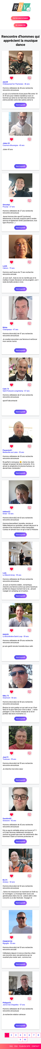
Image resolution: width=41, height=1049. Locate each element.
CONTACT (35, 1046)
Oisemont (6, 698)
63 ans (10, 514)
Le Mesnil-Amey (9, 575)
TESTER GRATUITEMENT (20, 18)
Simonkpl (6, 205)
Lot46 (5, 266)
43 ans (21, 145)
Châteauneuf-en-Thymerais (13, 84)
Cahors (5, 268)
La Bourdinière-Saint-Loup (12, 636)
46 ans (27, 84)
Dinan (5, 514)
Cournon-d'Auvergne (10, 145)
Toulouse (6, 759)
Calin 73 (6, 389)
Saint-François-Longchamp (13, 391)
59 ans (18, 575)
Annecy (5, 882)
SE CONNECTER (20, 25)
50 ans (13, 698)
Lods (4, 573)
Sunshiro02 (7, 819)
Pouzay (5, 207)
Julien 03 (6, 143)
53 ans (21, 452)
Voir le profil (20, 105)
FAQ (11, 1046)
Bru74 (5, 880)
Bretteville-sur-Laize (10, 452)
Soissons (6, 821)
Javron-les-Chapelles (11, 1005)
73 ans (12, 268)
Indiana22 (6, 512)
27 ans (12, 207)
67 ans (27, 391)
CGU (16, 1046)
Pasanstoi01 (7, 450)
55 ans (13, 759)
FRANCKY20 (7, 941)
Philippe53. (7, 1003)
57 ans (22, 1005)
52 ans (12, 882)
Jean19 (5, 757)
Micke (5, 327)
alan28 (5, 82)
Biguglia (6, 943)
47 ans (15, 329)
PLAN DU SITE (24, 1046)
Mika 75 (6, 696)
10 (25, 1040)
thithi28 (6, 634)
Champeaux (7, 329)
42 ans (13, 821)
